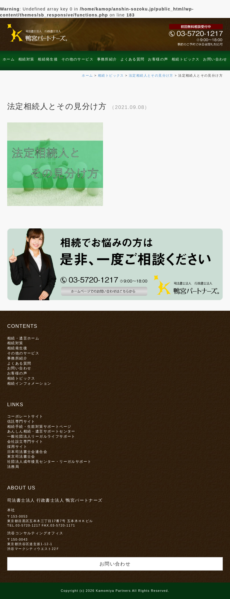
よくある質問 (132, 59)
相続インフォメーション (29, 383)
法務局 (13, 466)
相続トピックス (186, 59)
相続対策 (26, 59)
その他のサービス (77, 59)
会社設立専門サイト (25, 441)
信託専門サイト (21, 421)
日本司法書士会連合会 (27, 452)
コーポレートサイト (25, 416)
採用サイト (17, 446)
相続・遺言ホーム (23, 338)
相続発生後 (48, 59)
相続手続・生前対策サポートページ (39, 426)
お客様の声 (158, 59)
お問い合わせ (215, 59)
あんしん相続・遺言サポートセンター (41, 431)
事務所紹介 (107, 59)
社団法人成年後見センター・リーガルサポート (49, 461)
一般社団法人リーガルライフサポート (41, 436)
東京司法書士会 (21, 456)
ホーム (9, 59)
